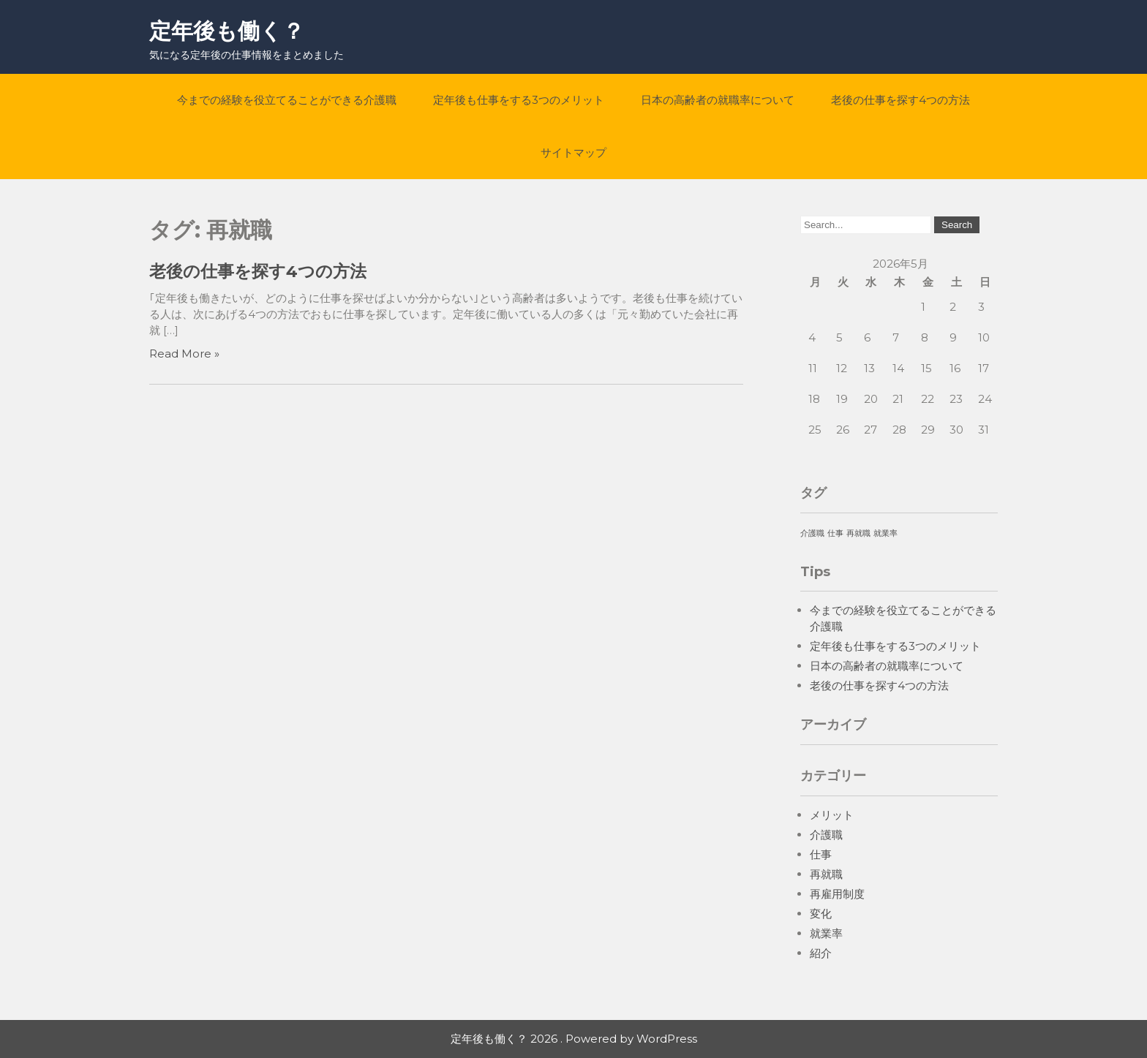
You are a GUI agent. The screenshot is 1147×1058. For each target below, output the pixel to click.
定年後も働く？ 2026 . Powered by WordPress (574, 1039)
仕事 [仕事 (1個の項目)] (835, 533)
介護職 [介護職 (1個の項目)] (812, 533)
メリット (832, 815)
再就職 (826, 874)
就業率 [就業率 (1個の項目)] (885, 533)
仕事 (821, 854)
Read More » (184, 353)
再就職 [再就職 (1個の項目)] (858, 533)
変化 (821, 914)
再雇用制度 (837, 894)
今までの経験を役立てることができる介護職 (286, 100)
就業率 (826, 933)
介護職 (826, 835)
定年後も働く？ (226, 31)
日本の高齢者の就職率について (717, 100)
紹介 (821, 953)
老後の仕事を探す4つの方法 (900, 100)
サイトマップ (573, 152)
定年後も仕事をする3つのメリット (518, 100)
